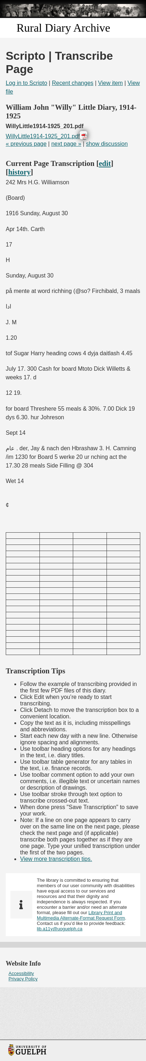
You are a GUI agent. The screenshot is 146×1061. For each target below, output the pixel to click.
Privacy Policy (23, 978)
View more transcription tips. (56, 859)
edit (105, 163)
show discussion (107, 144)
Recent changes (73, 83)
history (19, 172)
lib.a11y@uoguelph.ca (60, 928)
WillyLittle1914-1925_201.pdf (43, 136)
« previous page (26, 144)
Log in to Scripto (26, 83)
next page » (66, 144)
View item (110, 83)
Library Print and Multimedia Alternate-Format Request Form (81, 915)
